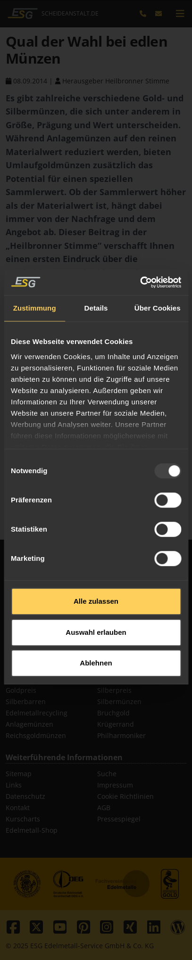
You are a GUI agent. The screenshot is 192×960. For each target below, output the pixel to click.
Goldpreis (21, 690)
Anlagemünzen (29, 724)
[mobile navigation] (180, 13)
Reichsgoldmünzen (36, 735)
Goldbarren (24, 678)
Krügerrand (115, 724)
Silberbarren (26, 701)
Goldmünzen (117, 678)
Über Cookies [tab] (157, 288)
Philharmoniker (121, 735)
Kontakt (18, 807)
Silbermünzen (119, 701)
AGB (103, 807)
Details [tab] (96, 288)
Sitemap (19, 773)
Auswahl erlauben (96, 612)
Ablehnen (96, 643)
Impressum (115, 784)
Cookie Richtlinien (125, 796)
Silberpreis (114, 690)
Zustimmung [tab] (34, 288)
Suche (107, 773)
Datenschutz (25, 796)
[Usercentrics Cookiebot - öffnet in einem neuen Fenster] (140, 262)
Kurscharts (23, 818)
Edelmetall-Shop (32, 830)
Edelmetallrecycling (36, 712)
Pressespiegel (119, 818)
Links (14, 784)
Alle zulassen (96, 581)
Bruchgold (113, 712)
